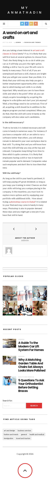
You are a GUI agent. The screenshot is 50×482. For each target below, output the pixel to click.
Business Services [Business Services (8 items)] (24, 430)
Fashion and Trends (32, 42)
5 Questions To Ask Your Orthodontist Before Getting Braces (31, 386)
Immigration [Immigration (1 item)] (8, 438)
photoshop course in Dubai (22, 201)
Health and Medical (26, 377)
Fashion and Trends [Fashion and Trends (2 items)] (11, 434)
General (21, 339)
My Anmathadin (25, 10)
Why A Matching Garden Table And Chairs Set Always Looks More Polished (31, 365)
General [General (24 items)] (24, 434)
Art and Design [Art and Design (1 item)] (9, 430)
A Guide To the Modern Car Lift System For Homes (31, 346)
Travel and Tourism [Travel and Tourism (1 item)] (23, 438)
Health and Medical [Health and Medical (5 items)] (37, 434)
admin (18, 42)
